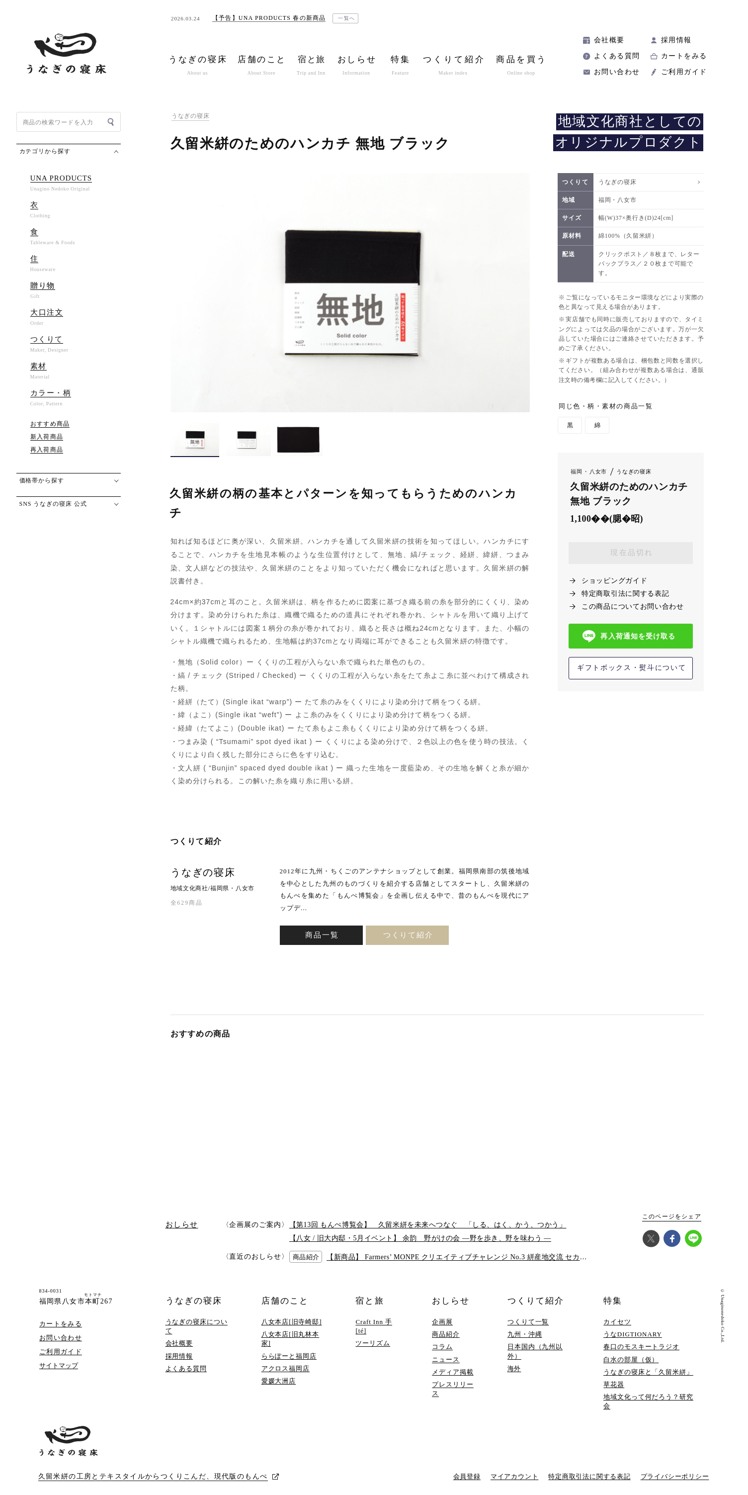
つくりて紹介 (408, 935)
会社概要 (609, 40)
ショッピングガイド (614, 580)
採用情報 (676, 40)
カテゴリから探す (45, 151)
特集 (612, 1301)
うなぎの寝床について (197, 1326)
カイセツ (617, 1321)
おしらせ (451, 1301)
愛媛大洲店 (278, 1381)
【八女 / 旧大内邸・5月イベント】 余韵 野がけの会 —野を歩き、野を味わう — (420, 1238)
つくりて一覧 (528, 1321)
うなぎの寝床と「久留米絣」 (648, 1372)
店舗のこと (285, 1301)
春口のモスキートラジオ (641, 1346)
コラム (442, 1346)
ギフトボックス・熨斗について (631, 667)
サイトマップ (58, 1365)
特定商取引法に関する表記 (625, 593)
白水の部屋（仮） (631, 1359)
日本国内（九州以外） (535, 1351)
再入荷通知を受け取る (628, 636)
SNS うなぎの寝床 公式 (53, 503)
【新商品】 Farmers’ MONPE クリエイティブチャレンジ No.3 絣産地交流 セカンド (460, 1257)
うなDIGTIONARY (632, 1334)
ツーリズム (372, 1343)
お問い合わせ (617, 72)
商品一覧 (321, 935)
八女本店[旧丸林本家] (290, 1338)
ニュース (446, 1359)
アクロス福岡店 (285, 1368)
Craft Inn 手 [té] (373, 1326)
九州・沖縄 (524, 1334)
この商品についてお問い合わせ (633, 606)
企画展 (442, 1321)
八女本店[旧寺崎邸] (291, 1321)
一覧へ (346, 18)
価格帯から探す (42, 480)
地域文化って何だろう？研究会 (648, 1401)
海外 (514, 1368)
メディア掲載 (452, 1372)
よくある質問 (617, 56)
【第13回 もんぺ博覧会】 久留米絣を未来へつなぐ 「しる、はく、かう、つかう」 (428, 1224)
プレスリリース (452, 1389)
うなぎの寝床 (190, 115)
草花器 (613, 1384)
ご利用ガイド (684, 72)
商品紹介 (446, 1334)
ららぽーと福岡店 (289, 1356)
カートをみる (684, 56)
